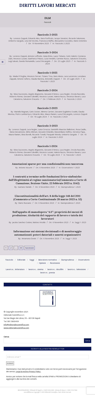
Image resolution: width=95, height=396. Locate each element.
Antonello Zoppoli (52, 79)
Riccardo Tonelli (39, 134)
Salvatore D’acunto (78, 58)
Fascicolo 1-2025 (47, 72)
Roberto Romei (16, 96)
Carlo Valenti (71, 56)
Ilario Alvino (58, 76)
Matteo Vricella (39, 222)
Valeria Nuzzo (60, 96)
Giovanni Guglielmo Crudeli (66, 111)
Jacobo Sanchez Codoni (22, 222)
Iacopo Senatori (61, 38)
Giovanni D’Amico (51, 94)
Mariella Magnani (21, 111)
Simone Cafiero (23, 79)
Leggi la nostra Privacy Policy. (28, 371)
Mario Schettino (80, 41)
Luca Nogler (65, 94)
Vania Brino (47, 56)
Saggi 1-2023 (80, 222)
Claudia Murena (37, 79)
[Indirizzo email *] (47, 357)
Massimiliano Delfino (63, 132)
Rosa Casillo (81, 129)
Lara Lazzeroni (70, 76)
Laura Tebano (59, 56)
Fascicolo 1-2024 (47, 146)
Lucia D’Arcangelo (43, 61)
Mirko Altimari (31, 132)
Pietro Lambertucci (23, 114)
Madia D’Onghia (19, 76)
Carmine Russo (62, 58)
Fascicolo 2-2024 (47, 90)
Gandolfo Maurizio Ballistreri (63, 129)
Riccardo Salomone (77, 38)
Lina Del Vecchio (31, 41)
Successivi (29, 248)
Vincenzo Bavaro (74, 96)
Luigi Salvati (13, 61)
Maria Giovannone (17, 132)
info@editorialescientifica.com (16, 324)
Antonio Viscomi (25, 167)
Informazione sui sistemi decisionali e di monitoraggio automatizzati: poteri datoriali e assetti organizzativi (47, 233)
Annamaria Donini (29, 238)
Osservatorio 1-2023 (71, 167)
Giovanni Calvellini (31, 96)
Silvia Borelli (26, 134)
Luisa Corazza (44, 129)
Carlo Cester (34, 111)
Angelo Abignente (35, 94)
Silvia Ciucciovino (20, 94)
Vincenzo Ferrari (34, 76)
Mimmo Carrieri (47, 111)
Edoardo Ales (34, 38)
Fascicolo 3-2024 (47, 52)
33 (21, 248)
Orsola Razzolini (77, 94)
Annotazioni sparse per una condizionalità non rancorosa (47, 163)
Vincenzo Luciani (20, 58)
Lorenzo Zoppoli (20, 38)
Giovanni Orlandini (45, 132)
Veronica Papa (79, 132)
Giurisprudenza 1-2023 (71, 187)
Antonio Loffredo (35, 56)
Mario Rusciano (24, 203)
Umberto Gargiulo (16, 41)
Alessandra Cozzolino (64, 41)
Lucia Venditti (49, 58)
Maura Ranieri (51, 114)
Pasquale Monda (54, 134)
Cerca (6, 336)
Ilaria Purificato (47, 38)
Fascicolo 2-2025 (48, 34)
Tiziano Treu (47, 76)
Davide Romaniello (27, 61)
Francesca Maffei (46, 41)
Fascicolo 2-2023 (47, 108)
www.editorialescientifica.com (16, 328)
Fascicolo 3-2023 (47, 125)
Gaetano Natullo (25, 187)
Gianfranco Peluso (35, 58)
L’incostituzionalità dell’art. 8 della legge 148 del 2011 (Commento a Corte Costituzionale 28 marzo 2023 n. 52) (47, 197)
